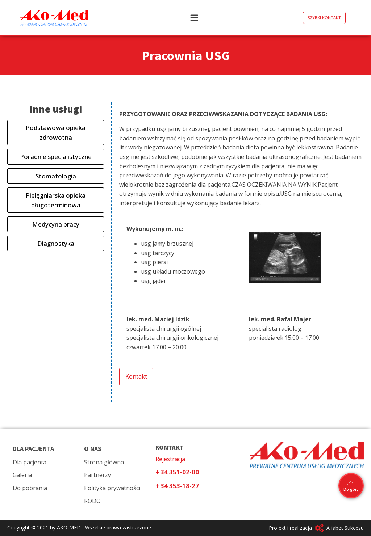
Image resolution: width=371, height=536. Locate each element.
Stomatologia (56, 176)
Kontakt (136, 376)
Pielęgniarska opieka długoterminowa (56, 200)
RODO (92, 501)
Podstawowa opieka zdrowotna (56, 132)
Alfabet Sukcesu (345, 527)
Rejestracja (170, 459)
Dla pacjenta (29, 462)
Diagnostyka (55, 243)
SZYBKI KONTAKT (324, 17)
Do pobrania (30, 488)
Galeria (22, 475)
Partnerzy (97, 475)
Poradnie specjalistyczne (56, 156)
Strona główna (104, 462)
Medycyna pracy (55, 224)
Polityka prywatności (112, 488)
